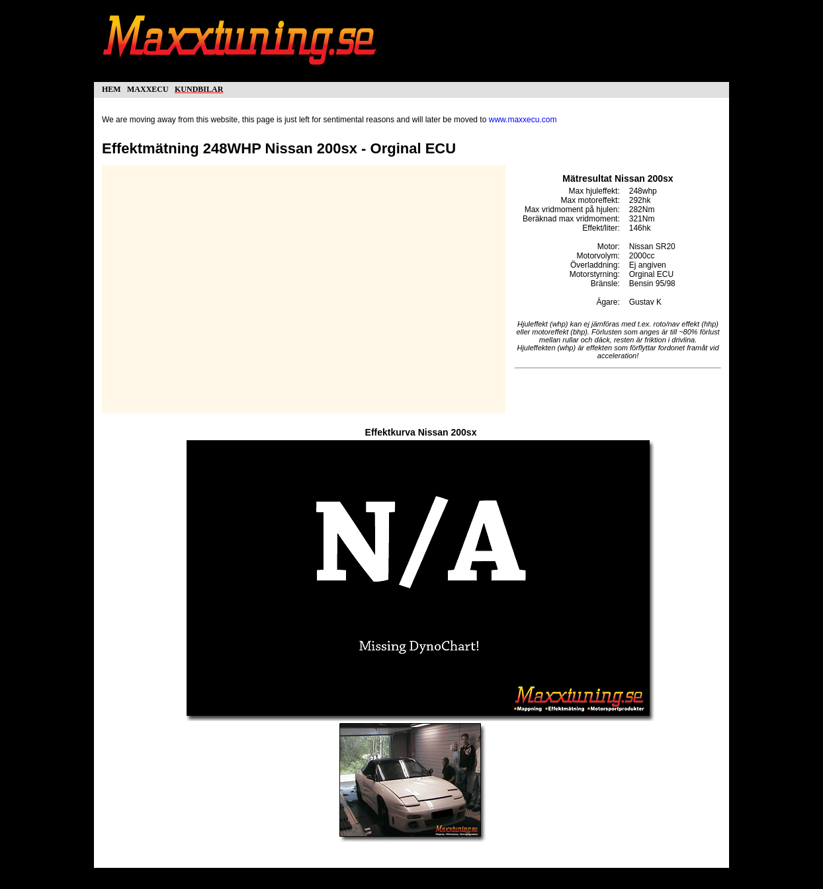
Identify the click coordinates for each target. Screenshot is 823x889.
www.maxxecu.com (523, 119)
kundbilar (199, 88)
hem (111, 88)
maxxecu (148, 88)
